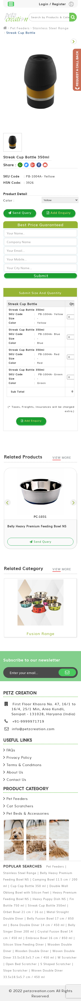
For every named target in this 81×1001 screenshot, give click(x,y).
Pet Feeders (20, 28)
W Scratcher (67, 957)
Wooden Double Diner (32, 951)
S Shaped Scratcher (55, 964)
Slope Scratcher (15, 970)
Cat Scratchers (19, 806)
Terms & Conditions (24, 765)
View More (61, 457)
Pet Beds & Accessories (27, 813)
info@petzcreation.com (33, 728)
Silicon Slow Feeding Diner (23, 944)
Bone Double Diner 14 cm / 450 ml (37, 925)
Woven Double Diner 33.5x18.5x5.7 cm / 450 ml (39, 954)
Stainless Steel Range (51, 28)
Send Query (40, 542)
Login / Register (56, 4)
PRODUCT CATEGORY (26, 788)
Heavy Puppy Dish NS (49, 899)
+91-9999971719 (28, 721)
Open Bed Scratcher (21, 964)
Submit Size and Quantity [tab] (40, 293)
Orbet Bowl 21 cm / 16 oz (23, 912)
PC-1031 (40, 517)
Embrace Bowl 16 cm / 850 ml (49, 938)
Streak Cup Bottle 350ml (47, 905)
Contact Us (16, 779)
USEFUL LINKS (17, 740)
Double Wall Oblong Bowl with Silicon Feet (35, 889)
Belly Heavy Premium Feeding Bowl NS (37, 526)
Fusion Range (40, 633)
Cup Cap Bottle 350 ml (28, 886)
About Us (14, 772)
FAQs (10, 750)
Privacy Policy (19, 757)
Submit (41, 275)
